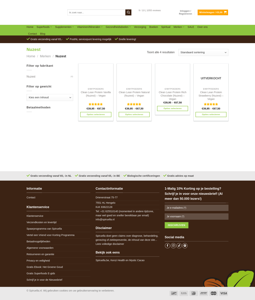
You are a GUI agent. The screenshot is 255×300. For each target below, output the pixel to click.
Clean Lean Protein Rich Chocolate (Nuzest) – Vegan (172, 95)
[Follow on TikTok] (179, 245)
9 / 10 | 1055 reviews (150, 10)
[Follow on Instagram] (173, 245)
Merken (179, 27)
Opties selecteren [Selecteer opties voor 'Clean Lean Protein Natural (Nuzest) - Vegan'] (134, 114)
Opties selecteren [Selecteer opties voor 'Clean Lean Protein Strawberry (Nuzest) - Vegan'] (211, 114)
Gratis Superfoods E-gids (41, 273)
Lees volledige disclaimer (110, 244)
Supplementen (64, 27)
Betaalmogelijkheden (38, 241)
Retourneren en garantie (40, 254)
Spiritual (165, 27)
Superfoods (44, 27)
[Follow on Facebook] (167, 245)
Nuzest (31, 76)
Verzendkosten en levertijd (41, 222)
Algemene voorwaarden (40, 247)
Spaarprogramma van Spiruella (44, 228)
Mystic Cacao (136, 260)
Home (30, 27)
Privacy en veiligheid (38, 260)
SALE (191, 27)
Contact (32, 33)
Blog (42, 33)
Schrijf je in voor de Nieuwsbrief (44, 279)
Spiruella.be (102, 260)
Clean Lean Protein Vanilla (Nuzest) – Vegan (96, 94)
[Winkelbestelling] (203, 52)
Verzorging (140, 27)
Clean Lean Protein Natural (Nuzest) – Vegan (134, 94)
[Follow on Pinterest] (185, 245)
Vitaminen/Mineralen (90, 27)
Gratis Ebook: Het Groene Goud (45, 267)
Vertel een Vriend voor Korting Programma (51, 235)
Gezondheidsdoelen (118, 27)
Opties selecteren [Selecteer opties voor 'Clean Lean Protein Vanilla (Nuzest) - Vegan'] (96, 114)
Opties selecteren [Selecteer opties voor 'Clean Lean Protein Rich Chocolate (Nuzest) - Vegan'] (173, 108)
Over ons (202, 27)
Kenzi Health (117, 260)
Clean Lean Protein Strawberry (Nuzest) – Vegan (211, 95)
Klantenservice (35, 215)
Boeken (153, 27)
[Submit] (128, 12)
